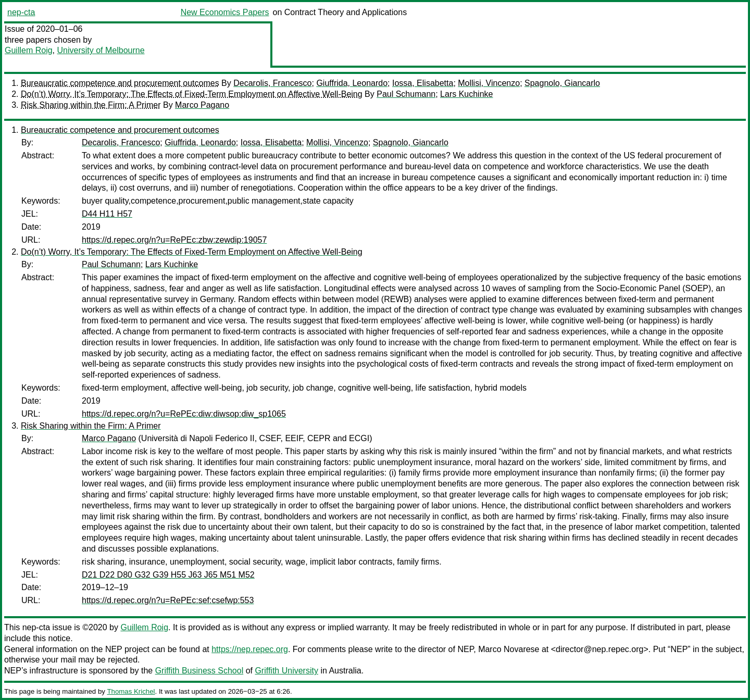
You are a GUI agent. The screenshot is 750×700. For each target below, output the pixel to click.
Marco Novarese (508, 649)
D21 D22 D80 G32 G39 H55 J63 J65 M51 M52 (168, 574)
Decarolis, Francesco (272, 83)
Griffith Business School (199, 670)
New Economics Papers (225, 12)
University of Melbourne (100, 50)
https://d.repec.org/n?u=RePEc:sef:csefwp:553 (168, 600)
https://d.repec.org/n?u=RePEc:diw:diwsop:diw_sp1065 (184, 413)
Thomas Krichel (131, 691)
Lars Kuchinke (466, 94)
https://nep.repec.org (249, 649)
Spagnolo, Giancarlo (562, 83)
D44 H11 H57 (107, 213)
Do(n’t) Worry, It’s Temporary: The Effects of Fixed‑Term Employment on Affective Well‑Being (191, 94)
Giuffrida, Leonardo (352, 83)
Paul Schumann (406, 94)
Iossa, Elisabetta (422, 83)
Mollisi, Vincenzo (489, 83)
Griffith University (286, 670)
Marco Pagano (202, 105)
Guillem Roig (29, 50)
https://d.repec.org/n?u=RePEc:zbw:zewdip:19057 (174, 239)
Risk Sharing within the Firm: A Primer (91, 105)
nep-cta (21, 12)
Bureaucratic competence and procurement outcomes (120, 83)
